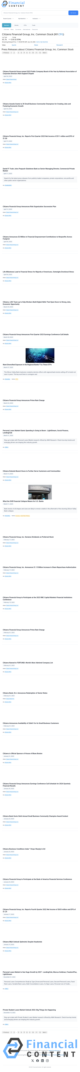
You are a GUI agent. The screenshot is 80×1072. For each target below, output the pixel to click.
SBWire (6, 447)
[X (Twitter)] (33, 1061)
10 (33, 53)
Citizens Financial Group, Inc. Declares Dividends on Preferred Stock (28, 537)
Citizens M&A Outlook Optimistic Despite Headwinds (22, 942)
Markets (6, 25)
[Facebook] (37, 1061)
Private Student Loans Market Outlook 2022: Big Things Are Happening (29, 1010)
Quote (14, 45)
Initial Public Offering (25, 515)
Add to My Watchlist (45, 42)
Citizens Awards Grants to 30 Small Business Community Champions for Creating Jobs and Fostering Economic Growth (37, 105)
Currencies (18, 29)
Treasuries (35, 29)
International (26, 29)
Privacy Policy (46, 1055)
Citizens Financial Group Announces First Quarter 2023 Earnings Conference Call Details (36, 334)
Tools (33, 25)
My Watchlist (22, 18)
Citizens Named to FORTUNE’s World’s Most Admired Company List (28, 663)
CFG (61, 34)
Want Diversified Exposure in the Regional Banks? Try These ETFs (27, 365)
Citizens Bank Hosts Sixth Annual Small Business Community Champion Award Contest (35, 816)
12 (40, 53)
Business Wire (8, 82)
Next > (45, 53)
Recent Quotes (7, 18)
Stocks (16, 25)
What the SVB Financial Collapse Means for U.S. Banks (23, 501)
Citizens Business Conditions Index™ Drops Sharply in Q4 (24, 849)
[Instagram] (47, 1061)
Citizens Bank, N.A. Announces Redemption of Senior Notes (25, 693)
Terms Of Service (58, 1055)
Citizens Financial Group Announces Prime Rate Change (23, 400)
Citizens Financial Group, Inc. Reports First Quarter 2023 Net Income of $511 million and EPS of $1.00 (38, 137)
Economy (18, 515)
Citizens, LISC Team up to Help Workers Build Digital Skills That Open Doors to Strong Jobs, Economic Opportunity (37, 303)
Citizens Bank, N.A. (10, 698)
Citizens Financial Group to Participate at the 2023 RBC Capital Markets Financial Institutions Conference (37, 598)
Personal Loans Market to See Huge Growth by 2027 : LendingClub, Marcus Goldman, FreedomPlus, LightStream (40, 973)
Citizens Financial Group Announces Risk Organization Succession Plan (29, 207)
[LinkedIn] (42, 1061)
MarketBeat (7, 379)
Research (59, 45)
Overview (6, 29)
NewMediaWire (8, 185)
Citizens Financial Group (11, 79)
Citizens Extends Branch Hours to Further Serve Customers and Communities (31, 471)
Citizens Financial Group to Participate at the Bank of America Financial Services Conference (37, 879)
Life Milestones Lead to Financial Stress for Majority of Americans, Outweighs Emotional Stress (38, 272)
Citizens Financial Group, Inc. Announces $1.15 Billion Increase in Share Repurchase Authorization (39, 567)
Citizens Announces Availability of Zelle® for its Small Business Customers (31, 723)
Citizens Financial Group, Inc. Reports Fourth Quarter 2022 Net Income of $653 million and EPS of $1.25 (39, 910)
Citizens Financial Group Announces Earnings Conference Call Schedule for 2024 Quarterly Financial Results (36, 785)
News (12, 29)
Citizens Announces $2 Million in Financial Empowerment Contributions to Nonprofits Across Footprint (37, 238)
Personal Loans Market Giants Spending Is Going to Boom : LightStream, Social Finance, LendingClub (36, 432)
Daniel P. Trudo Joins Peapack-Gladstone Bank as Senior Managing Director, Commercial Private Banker (39, 170)
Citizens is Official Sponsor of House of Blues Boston (22, 753)
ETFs (25, 25)
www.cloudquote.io (55, 1050)
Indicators (35, 18)
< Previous (6, 53)
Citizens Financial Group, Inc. (12, 111)
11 (36, 53)
